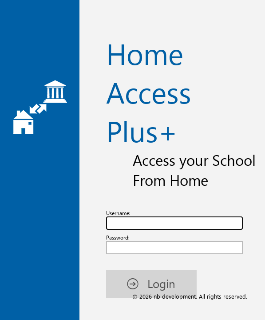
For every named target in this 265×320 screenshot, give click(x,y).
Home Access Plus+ (132, 28)
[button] (47, 134)
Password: (20, 85)
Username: (20, 56)
